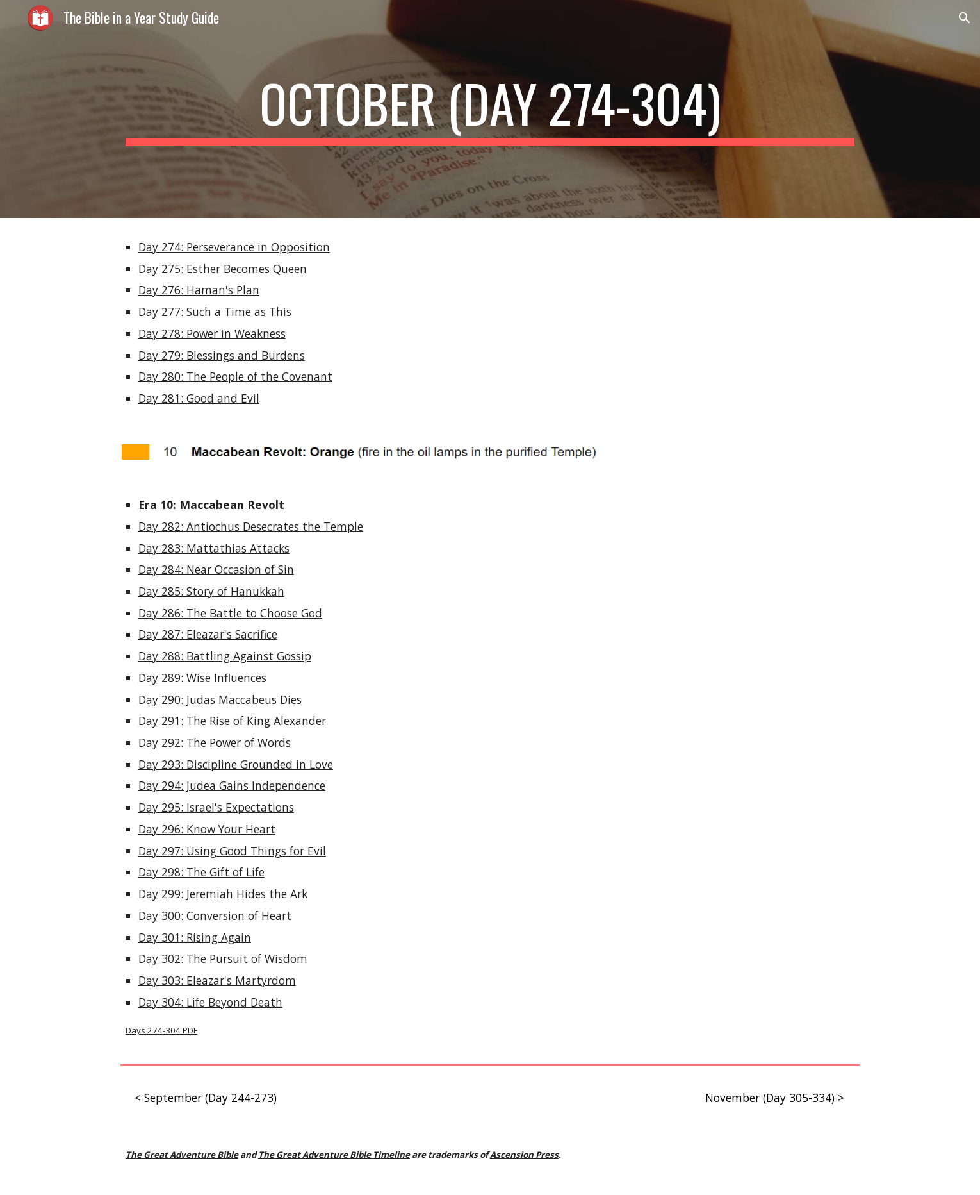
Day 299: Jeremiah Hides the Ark (222, 893)
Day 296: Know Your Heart (206, 829)
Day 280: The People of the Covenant (235, 376)
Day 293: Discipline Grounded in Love (235, 764)
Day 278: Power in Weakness (212, 333)
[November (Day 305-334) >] (774, 1098)
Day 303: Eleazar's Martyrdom (217, 980)
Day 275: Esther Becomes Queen (222, 268)
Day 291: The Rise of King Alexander (232, 720)
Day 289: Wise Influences (202, 677)
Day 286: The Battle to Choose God (230, 613)
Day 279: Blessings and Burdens (221, 355)
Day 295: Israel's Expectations (216, 807)
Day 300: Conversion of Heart (214, 915)
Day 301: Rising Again (194, 937)
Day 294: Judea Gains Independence (231, 785)
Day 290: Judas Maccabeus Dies (220, 699)
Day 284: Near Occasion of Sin (216, 569)
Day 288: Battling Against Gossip (224, 656)
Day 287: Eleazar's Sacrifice (207, 634)
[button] (964, 18)
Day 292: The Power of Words (214, 742)
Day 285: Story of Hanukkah (211, 591)
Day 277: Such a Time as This (214, 311)
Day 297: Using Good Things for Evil (232, 850)
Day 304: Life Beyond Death (210, 1002)
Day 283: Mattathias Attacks (214, 548)
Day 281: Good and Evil (198, 398)
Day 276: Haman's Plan (198, 289)
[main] (490, 109)
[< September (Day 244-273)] (205, 1098)
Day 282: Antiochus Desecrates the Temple (250, 526)
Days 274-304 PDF (161, 1030)
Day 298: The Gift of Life (201, 872)
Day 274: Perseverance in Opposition (234, 247)
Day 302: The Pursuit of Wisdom (222, 958)
